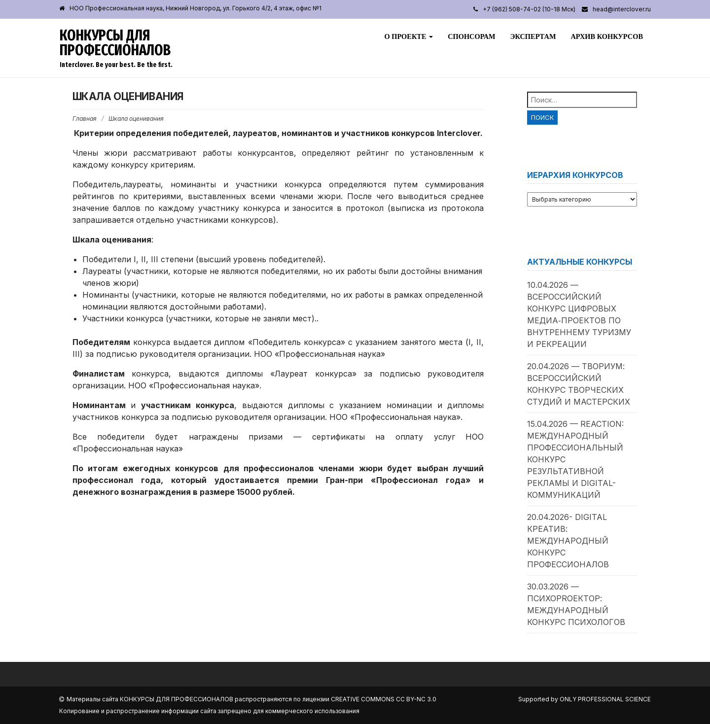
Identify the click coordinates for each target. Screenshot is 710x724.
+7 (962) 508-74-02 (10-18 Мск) (529, 9)
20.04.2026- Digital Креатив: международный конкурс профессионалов (568, 540)
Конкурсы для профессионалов (115, 43)
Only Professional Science (605, 699)
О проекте (408, 36)
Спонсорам (471, 36)
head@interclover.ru (622, 9)
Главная (84, 118)
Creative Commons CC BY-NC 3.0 (383, 699)
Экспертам (533, 36)
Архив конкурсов (606, 36)
